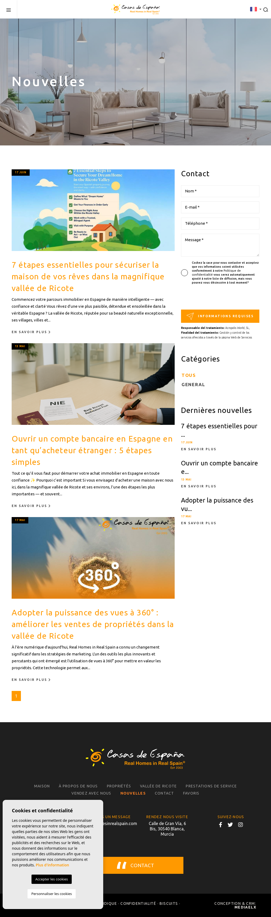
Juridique (106, 903)
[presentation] (209, 298)
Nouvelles (133, 793)
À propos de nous (78, 786)
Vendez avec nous (91, 793)
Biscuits (169, 903)
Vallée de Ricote (158, 786)
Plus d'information (52, 864)
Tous (189, 375)
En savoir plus (31, 332)
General (193, 384)
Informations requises (220, 316)
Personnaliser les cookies (51, 893)
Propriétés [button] (119, 786)
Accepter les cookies (51, 879)
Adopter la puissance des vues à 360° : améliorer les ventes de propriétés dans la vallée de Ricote (93, 624)
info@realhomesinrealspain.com (103, 823)
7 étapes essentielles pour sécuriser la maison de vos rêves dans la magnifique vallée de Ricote (88, 276)
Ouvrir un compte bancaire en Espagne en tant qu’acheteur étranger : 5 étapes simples (92, 450)
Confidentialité (138, 903)
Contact (164, 793)
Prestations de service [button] (211, 786)
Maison (42, 786)
